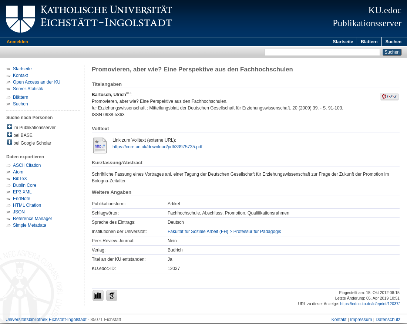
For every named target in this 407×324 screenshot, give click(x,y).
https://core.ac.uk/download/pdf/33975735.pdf (157, 148)
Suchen (393, 41)
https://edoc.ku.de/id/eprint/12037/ (370, 305)
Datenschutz (388, 320)
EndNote (21, 199)
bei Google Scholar (29, 144)
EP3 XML (22, 193)
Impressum (361, 320)
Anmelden (17, 41)
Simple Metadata (29, 226)
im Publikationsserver (31, 128)
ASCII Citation (27, 166)
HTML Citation (27, 206)
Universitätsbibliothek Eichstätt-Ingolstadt (46, 320)
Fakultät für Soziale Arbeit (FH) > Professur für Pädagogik (224, 232)
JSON (19, 213)
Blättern (369, 41)
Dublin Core (24, 186)
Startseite (343, 41)
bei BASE (20, 136)
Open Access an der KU (36, 83)
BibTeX (20, 179)
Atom (18, 173)
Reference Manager (32, 219)
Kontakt (20, 76)
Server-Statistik (28, 89)
